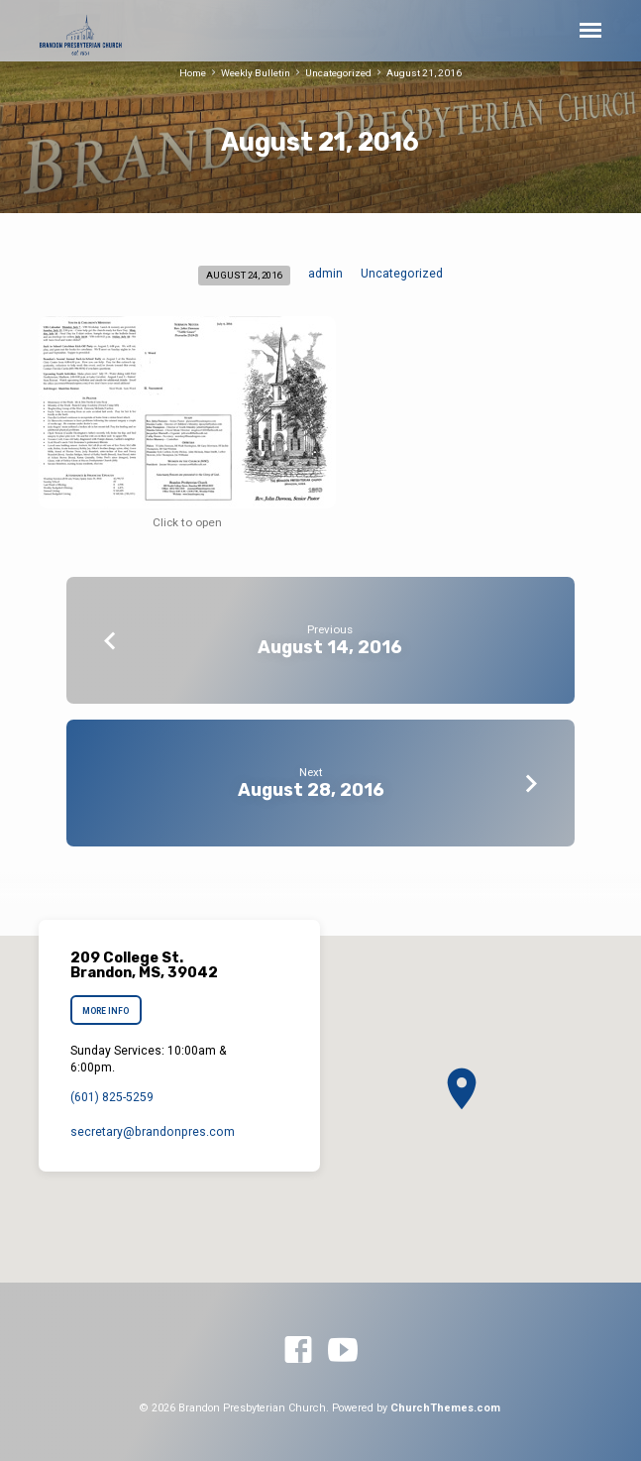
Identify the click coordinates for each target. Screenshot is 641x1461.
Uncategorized (338, 72)
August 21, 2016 (424, 72)
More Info (105, 1011)
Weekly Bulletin (255, 72)
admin (325, 274)
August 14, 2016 (330, 646)
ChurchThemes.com (445, 1408)
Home (192, 72)
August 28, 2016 (311, 789)
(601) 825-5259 (112, 1097)
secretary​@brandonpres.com (152, 1132)
